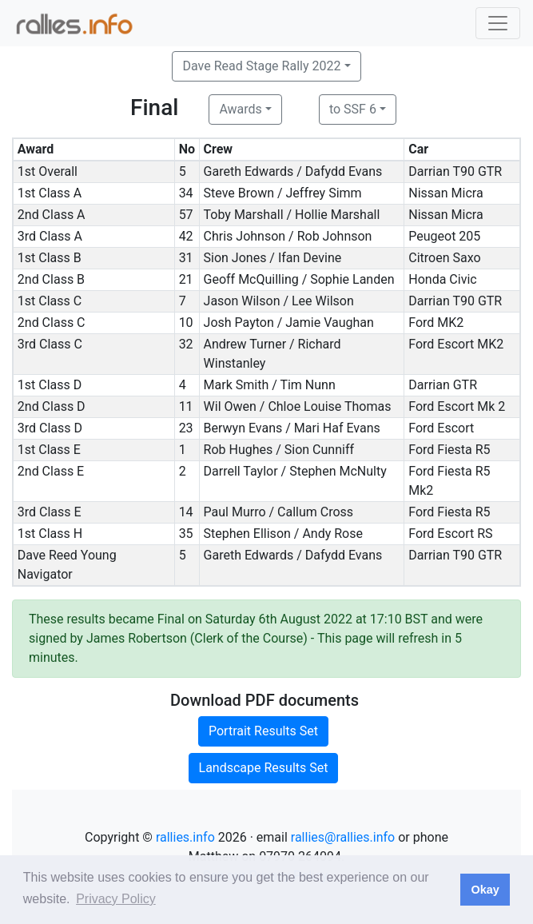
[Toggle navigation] (497, 23)
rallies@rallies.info (343, 837)
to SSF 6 (352, 109)
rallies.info (185, 837)
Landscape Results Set (263, 767)
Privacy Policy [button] (116, 899)
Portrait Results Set (263, 731)
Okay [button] (485, 889)
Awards (240, 109)
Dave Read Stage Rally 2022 (261, 66)
